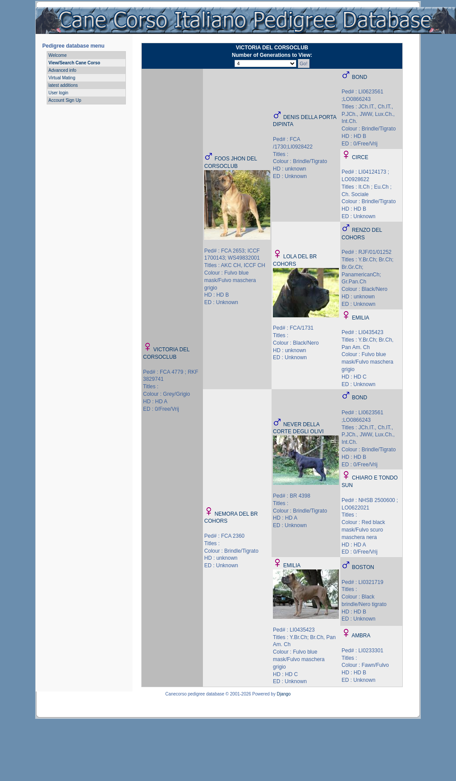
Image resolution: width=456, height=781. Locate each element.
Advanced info (62, 70)
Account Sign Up (64, 100)
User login (58, 92)
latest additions (63, 85)
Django (284, 694)
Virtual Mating (61, 77)
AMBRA (361, 635)
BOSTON (363, 567)
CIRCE (360, 157)
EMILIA (360, 318)
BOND (359, 77)
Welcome (57, 55)
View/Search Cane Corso (74, 62)
